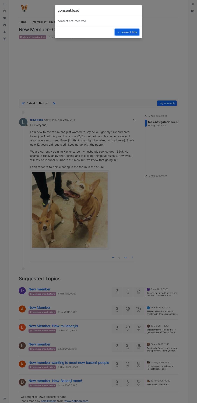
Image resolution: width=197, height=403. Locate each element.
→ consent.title (127, 32)
